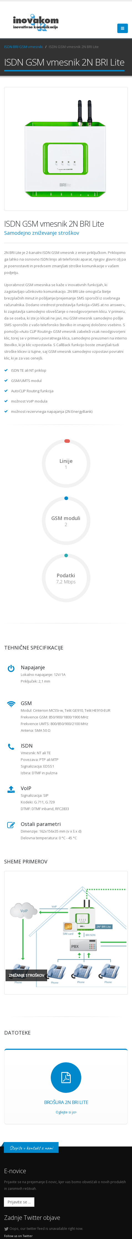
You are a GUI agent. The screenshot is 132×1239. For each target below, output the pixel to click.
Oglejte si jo (66, 1112)
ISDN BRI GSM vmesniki (23, 46)
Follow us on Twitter (18, 1236)
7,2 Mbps (66, 581)
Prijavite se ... (19, 1202)
